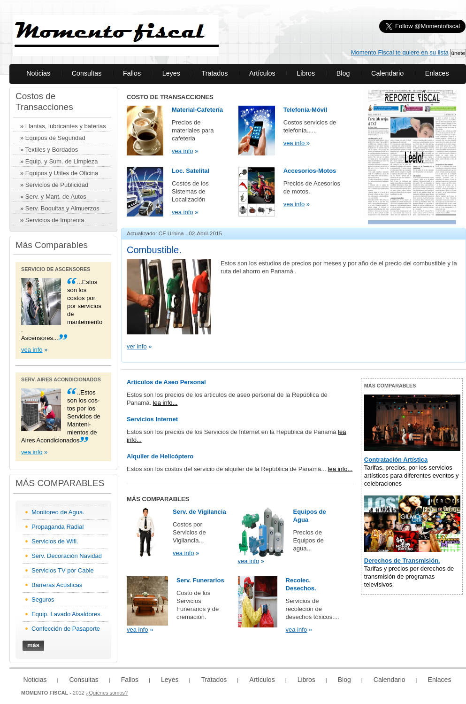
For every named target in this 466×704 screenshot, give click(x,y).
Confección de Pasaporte (65, 628)
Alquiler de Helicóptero (160, 456)
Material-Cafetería (197, 109)
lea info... (165, 402)
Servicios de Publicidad (56, 184)
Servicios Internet (152, 419)
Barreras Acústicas (56, 584)
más (33, 645)
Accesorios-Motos (309, 170)
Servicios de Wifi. (54, 541)
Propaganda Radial (57, 526)
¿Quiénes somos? (107, 693)
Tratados (214, 73)
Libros (306, 73)
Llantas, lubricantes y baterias (65, 126)
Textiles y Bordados (51, 149)
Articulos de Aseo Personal (166, 382)
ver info (137, 346)
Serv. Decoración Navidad (66, 555)
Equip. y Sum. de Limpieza (61, 161)
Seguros (42, 599)
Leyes (171, 73)
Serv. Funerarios (200, 580)
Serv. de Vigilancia (199, 511)
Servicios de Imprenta (54, 220)
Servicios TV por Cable (62, 570)
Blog (343, 73)
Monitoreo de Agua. (57, 512)
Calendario (387, 73)
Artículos (262, 73)
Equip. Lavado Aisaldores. (66, 614)
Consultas (87, 73)
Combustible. (154, 250)
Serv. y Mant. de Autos (55, 196)
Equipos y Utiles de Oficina (61, 173)
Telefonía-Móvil (305, 109)
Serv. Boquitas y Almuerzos (62, 208)
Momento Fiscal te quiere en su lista (400, 52)
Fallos (132, 73)
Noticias (38, 73)
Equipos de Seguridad (55, 137)
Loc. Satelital (190, 170)
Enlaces (437, 73)
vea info (32, 349)
